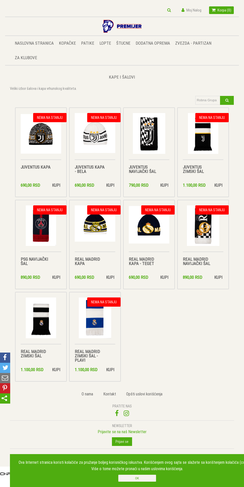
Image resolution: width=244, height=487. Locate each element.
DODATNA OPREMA (153, 43)
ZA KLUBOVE (26, 57)
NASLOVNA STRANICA (34, 43)
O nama (87, 393)
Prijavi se (122, 441)
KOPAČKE (67, 43)
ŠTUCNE (123, 43)
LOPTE (105, 43)
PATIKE (87, 43)
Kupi (56, 185)
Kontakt (109, 393)
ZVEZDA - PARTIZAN (193, 43)
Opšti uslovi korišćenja (144, 393)
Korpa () (221, 10)
